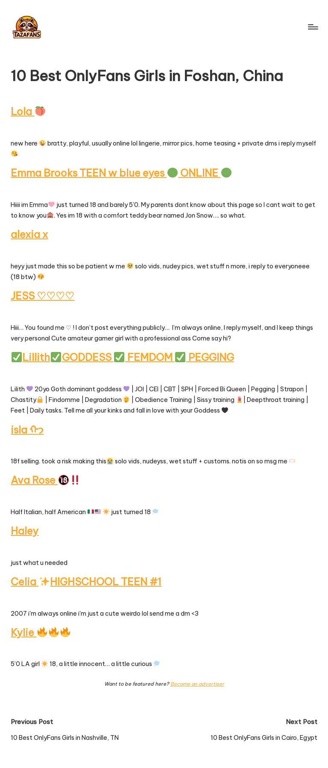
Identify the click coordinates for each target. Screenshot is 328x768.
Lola (28, 111)
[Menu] (312, 26)
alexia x (29, 234)
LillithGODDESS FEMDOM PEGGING (123, 357)
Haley (24, 530)
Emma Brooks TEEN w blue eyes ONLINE (121, 172)
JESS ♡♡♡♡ (42, 295)
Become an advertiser (197, 684)
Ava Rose (45, 480)
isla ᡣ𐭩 (27, 429)
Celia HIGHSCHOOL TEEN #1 (86, 581)
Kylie (40, 632)
